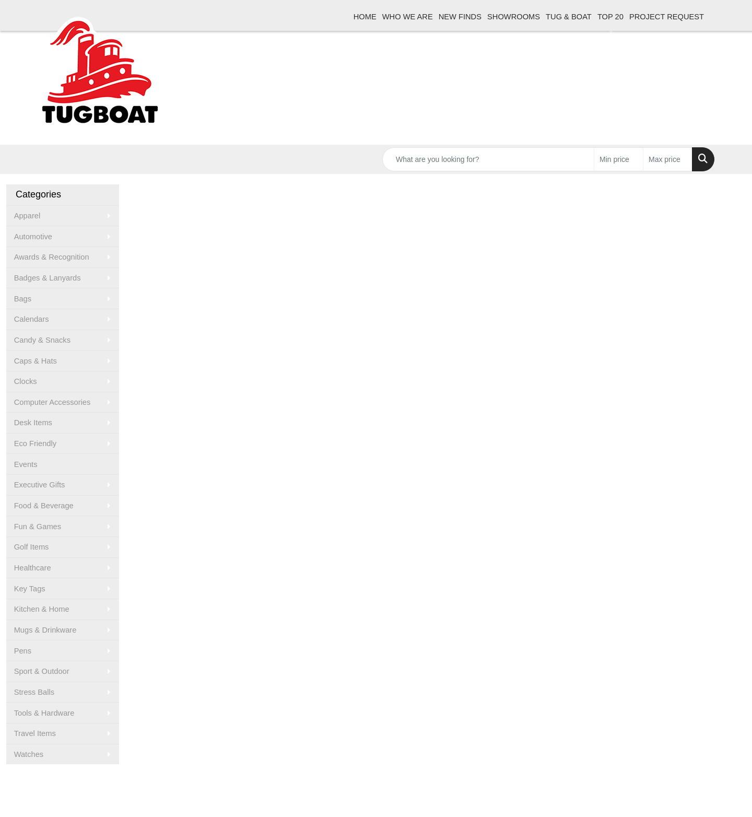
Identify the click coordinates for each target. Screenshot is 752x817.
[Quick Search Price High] (667, 159)
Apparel (27, 216)
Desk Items (33, 422)
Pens (22, 651)
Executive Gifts (39, 485)
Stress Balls (34, 692)
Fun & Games (37, 526)
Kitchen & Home (41, 609)
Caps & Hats (35, 361)
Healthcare (32, 568)
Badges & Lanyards (47, 278)
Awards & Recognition (51, 257)
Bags (22, 299)
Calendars (31, 319)
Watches (28, 754)
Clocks (25, 381)
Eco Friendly (35, 443)
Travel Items (35, 733)
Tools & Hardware (44, 713)
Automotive (33, 236)
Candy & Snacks (42, 340)
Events (26, 464)
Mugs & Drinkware (45, 630)
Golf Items (31, 547)
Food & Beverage (44, 505)
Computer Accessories (52, 402)
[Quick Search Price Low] (618, 159)
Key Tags (29, 589)
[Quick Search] (488, 159)
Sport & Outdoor (41, 671)
